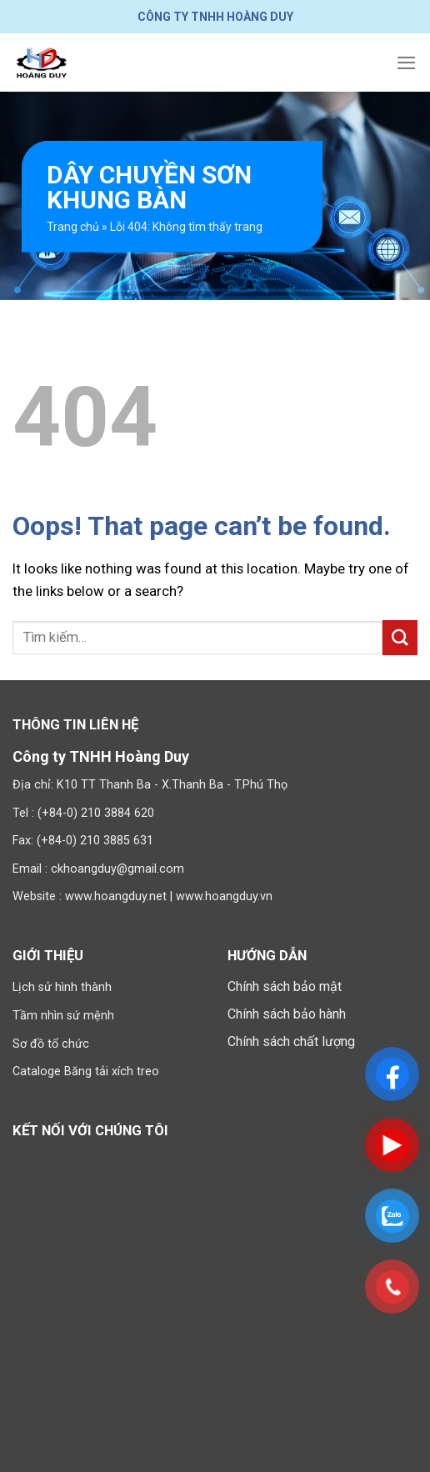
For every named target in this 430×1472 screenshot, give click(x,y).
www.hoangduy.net (116, 896)
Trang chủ (73, 226)
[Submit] (400, 637)
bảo (304, 986)
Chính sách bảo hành (287, 1014)
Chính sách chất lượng (291, 1041)
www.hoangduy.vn (224, 896)
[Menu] (407, 63)
